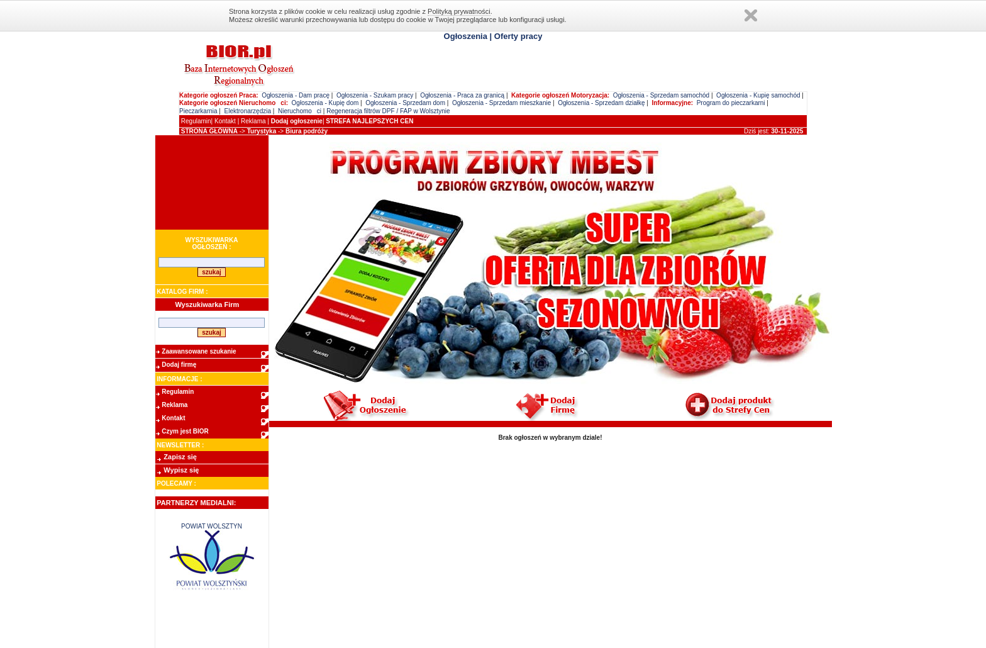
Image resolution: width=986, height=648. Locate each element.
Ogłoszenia (465, 36)
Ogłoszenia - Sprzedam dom (405, 102)
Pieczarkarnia (198, 111)
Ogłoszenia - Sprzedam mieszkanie (501, 102)
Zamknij (751, 15)
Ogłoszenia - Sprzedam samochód (661, 95)
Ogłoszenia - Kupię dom (325, 102)
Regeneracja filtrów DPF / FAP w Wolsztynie (388, 111)
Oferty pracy (518, 36)
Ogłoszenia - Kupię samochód (758, 95)
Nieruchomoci (299, 111)
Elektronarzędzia (247, 111)
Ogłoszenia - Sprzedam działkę (601, 102)
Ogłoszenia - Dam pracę (296, 95)
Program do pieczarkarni (731, 102)
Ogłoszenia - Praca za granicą (462, 95)
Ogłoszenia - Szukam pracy (374, 95)
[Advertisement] (212, 182)
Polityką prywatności (459, 11)
